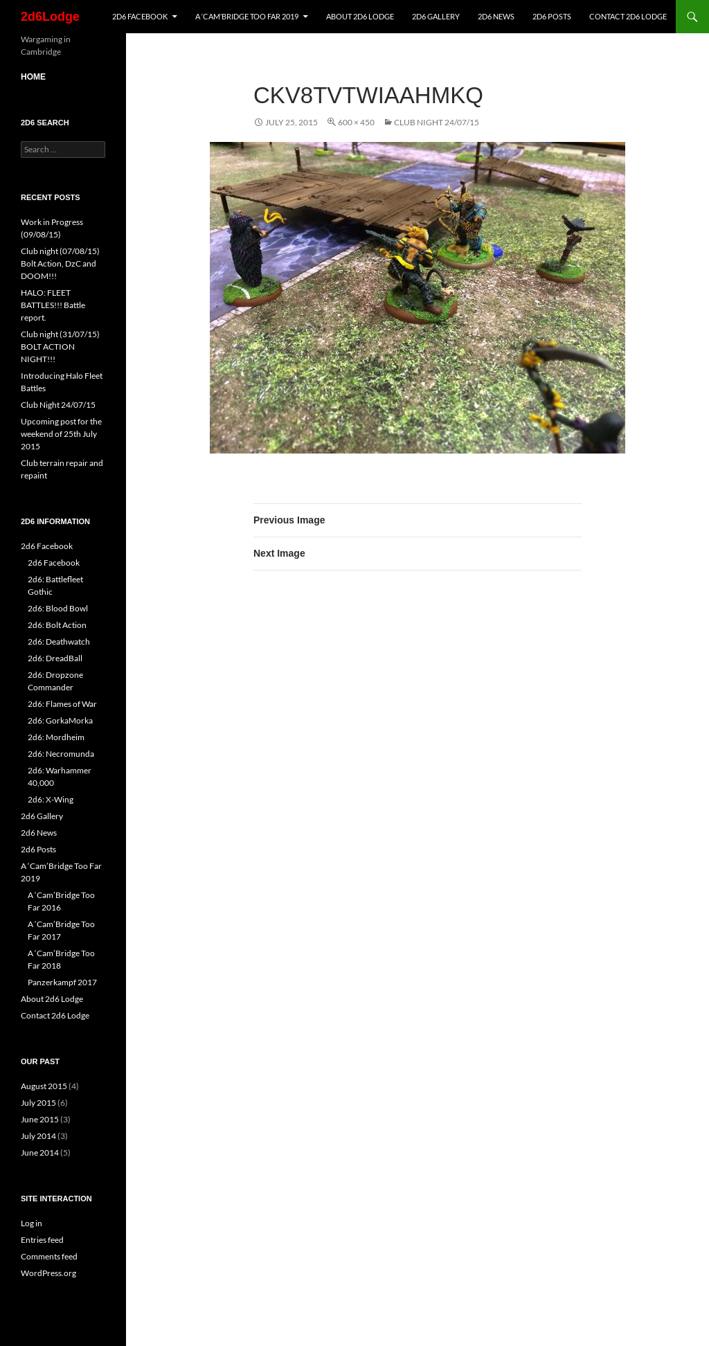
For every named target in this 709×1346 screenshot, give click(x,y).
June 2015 (40, 1119)
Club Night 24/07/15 (436, 122)
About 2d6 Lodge (360, 16)
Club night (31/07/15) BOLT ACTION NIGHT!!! (60, 346)
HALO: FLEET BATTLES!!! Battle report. (53, 305)
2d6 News (496, 16)
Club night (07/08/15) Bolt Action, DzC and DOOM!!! (60, 263)
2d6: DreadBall (55, 658)
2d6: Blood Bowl (58, 608)
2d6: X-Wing (50, 799)
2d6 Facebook (140, 16)
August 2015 (44, 1086)
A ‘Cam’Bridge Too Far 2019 (246, 16)
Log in (31, 1223)
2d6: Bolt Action (57, 625)
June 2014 (40, 1152)
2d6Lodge (50, 17)
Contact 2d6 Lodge (628, 16)
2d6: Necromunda (61, 753)
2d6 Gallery (436, 16)
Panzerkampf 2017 (62, 982)
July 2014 (38, 1136)
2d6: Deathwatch (59, 641)
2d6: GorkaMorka (60, 720)
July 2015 (38, 1102)
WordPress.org (48, 1273)
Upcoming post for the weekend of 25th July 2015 (61, 433)
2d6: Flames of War (62, 704)
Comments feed (49, 1256)
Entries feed (42, 1240)
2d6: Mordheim (56, 737)
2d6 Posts (551, 16)
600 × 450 (356, 122)
